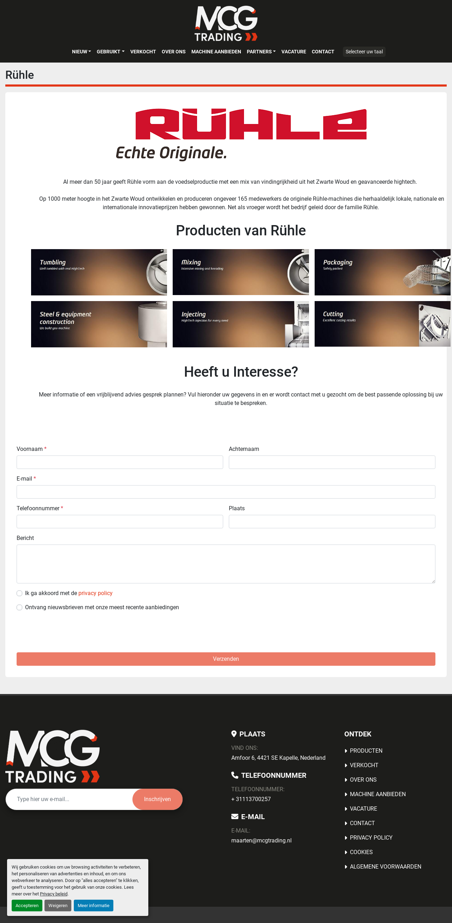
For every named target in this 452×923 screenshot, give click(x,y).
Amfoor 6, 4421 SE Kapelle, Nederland (278, 757)
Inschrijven (157, 799)
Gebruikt (108, 51)
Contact (323, 51)
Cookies (361, 852)
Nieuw (79, 51)
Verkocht (143, 51)
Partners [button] (259, 51)
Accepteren (27, 905)
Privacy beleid (53, 893)
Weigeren (57, 905)
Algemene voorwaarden (385, 866)
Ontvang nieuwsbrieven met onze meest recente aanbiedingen (102, 607)
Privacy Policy (371, 837)
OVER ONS (174, 51)
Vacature (293, 51)
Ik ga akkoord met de (69, 593)
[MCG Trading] (52, 756)
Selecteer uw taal (364, 51)
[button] (81, 51)
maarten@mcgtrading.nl (261, 840)
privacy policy (95, 593)
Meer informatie (93, 905)
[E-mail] (69, 799)
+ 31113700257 (251, 799)
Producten (366, 750)
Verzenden (226, 658)
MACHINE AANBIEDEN (216, 51)
